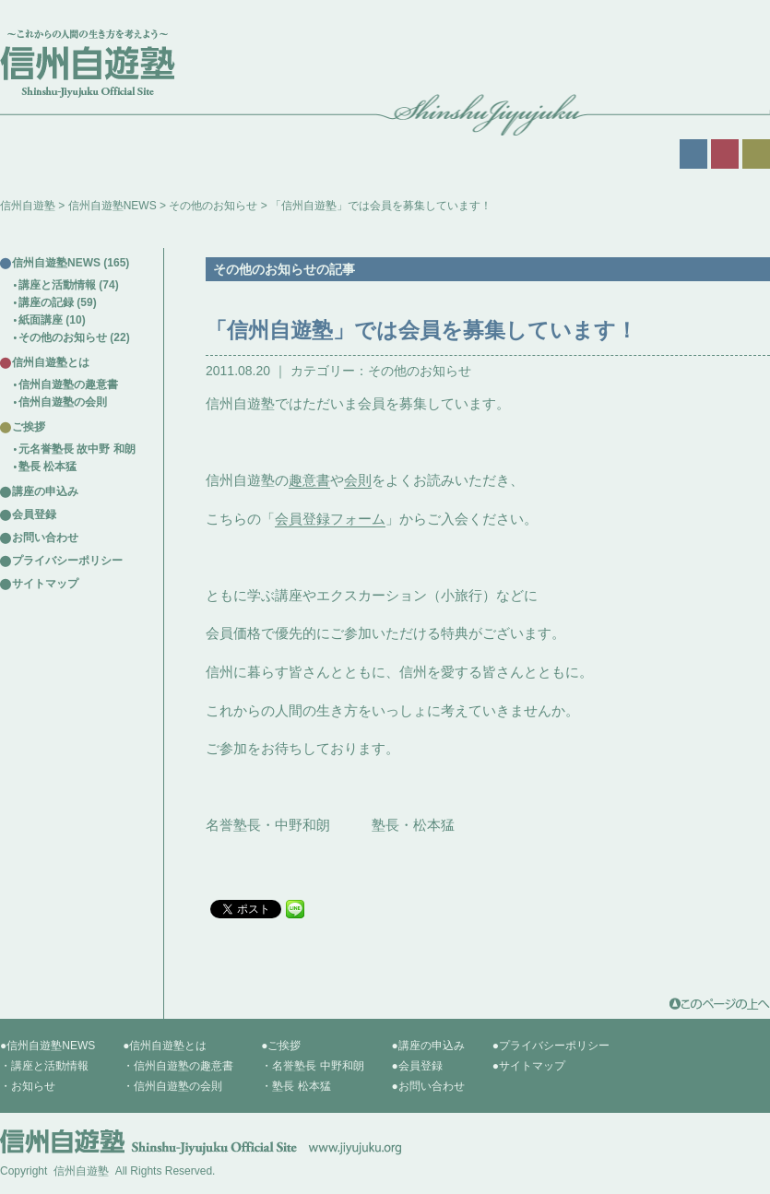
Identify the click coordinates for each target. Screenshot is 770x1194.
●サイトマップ (528, 1065)
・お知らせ (27, 1086)
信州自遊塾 (27, 205)
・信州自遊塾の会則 (172, 1086)
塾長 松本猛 (47, 466)
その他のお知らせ (213, 205)
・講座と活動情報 (44, 1065)
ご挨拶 (28, 426)
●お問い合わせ (428, 1086)
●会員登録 (417, 1065)
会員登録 (34, 514)
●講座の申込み (428, 1045)
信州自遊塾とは (50, 362)
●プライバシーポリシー (551, 1045)
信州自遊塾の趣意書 (68, 384)
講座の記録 (46, 302)
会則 (358, 480)
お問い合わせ (45, 537)
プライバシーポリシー (67, 560)
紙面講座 (40, 319)
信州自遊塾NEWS (112, 205)
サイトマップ (45, 583)
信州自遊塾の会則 (62, 402)
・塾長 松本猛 (295, 1086)
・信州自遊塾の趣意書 (178, 1065)
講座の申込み (45, 491)
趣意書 (309, 480)
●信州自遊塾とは (165, 1045)
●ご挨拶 (281, 1045)
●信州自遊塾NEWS (47, 1045)
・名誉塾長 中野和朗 (312, 1065)
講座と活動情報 (57, 284)
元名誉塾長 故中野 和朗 (77, 449)
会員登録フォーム (330, 518)
